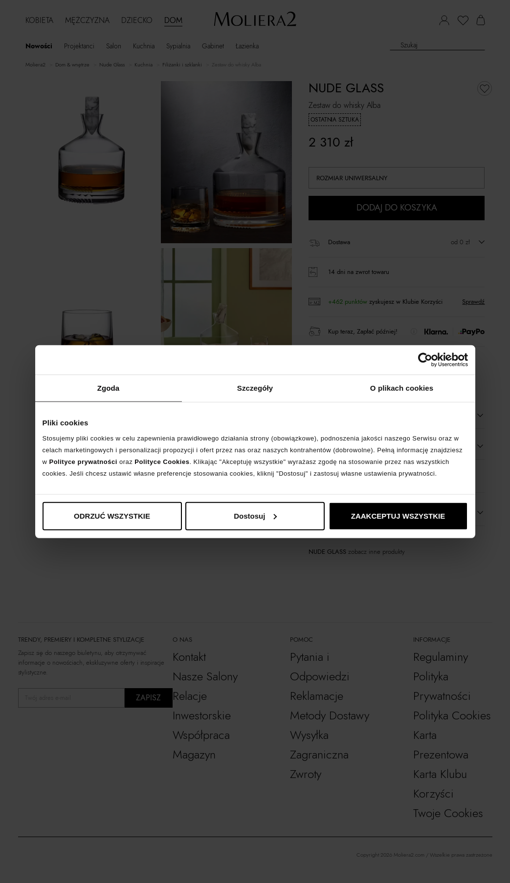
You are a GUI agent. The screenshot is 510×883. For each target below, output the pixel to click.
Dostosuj (255, 515)
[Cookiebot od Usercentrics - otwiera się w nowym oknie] (425, 360)
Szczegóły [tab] (255, 388)
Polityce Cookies (161, 461)
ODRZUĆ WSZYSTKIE (112, 515)
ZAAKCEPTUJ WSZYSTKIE (398, 515)
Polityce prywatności (83, 461)
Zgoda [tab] (108, 388)
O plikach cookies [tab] (401, 388)
